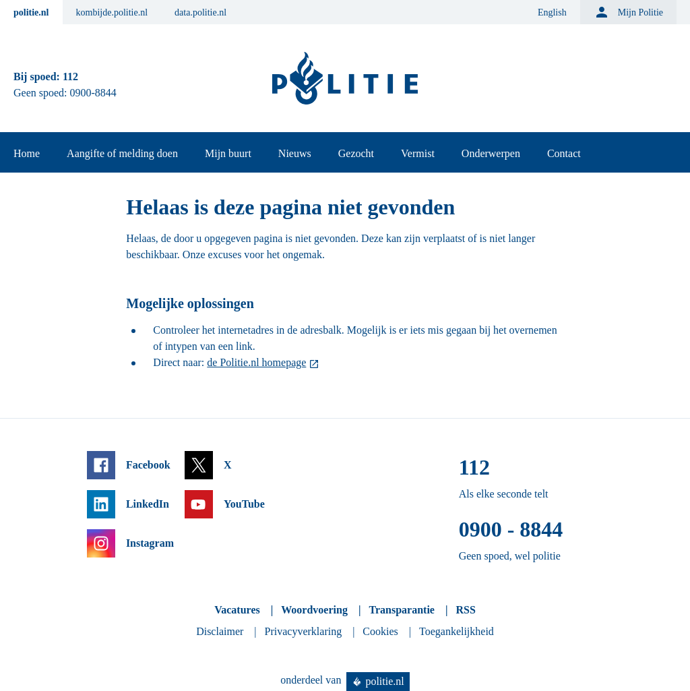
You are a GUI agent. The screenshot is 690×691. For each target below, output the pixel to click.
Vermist (418, 153)
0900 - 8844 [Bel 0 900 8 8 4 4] (511, 529)
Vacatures (237, 609)
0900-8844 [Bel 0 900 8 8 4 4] (93, 92)
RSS (465, 609)
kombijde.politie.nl (112, 12)
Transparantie (401, 609)
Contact (564, 153)
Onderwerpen (491, 153)
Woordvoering (314, 609)
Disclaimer (219, 631)
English (552, 12)
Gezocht (356, 153)
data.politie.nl (200, 12)
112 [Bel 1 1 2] (70, 76)
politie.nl (31, 12)
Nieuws (294, 153)
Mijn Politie (628, 12)
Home (26, 153)
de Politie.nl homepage (256, 362)
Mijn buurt (228, 153)
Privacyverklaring (303, 631)
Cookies (380, 631)
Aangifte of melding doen (122, 153)
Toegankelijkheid (456, 631)
